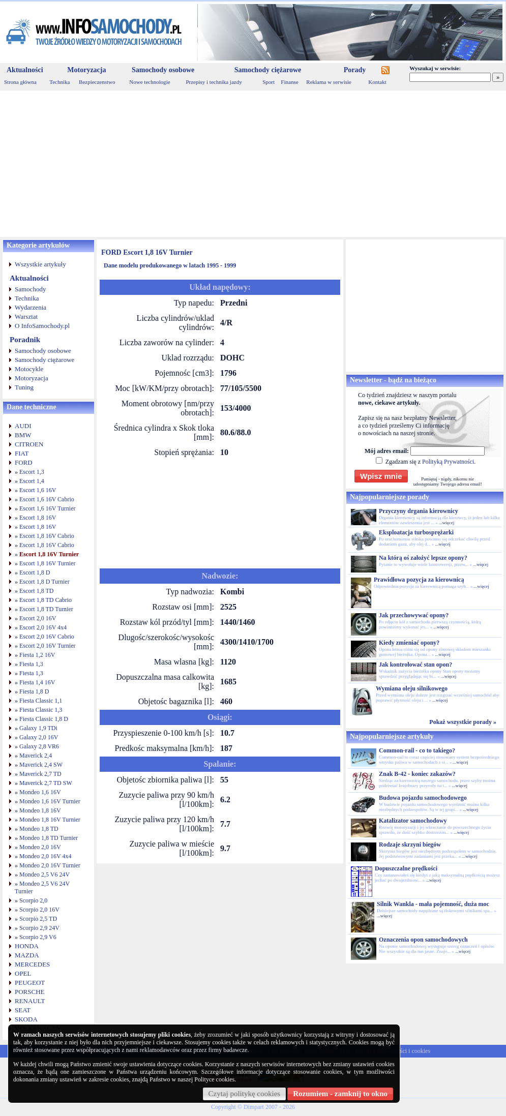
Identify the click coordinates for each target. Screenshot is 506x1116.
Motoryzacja (86, 70)
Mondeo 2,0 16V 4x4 (45, 856)
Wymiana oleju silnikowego (412, 688)
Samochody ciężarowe (268, 70)
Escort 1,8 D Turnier (44, 581)
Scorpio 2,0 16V (39, 909)
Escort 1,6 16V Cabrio (46, 499)
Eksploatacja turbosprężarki (416, 532)
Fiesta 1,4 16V (37, 682)
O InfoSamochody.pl (42, 325)
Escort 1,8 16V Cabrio (46, 535)
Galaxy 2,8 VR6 (39, 746)
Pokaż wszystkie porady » (462, 722)
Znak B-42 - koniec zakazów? (417, 773)
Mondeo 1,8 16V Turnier (49, 819)
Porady (355, 70)
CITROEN (29, 444)
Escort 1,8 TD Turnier (46, 609)
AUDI (23, 426)
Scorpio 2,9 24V (39, 927)
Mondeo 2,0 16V (40, 847)
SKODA (26, 1019)
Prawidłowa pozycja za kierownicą (419, 579)
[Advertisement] (253, 164)
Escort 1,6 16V (37, 490)
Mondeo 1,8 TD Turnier (48, 837)
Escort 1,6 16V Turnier (47, 508)
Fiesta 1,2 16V (37, 654)
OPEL (23, 973)
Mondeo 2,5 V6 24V (44, 874)
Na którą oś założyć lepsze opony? (423, 557)
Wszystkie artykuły (40, 264)
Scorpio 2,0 (33, 900)
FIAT (21, 453)
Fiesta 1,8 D (34, 691)
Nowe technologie (149, 82)
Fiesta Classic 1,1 (40, 700)
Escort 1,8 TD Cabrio (45, 600)
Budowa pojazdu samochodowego (423, 797)
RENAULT (30, 1001)
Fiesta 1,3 (31, 664)
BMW (23, 435)
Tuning (24, 387)
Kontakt (377, 82)
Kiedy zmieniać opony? (409, 642)
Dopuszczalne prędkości (406, 868)
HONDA (27, 946)
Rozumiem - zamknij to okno (340, 1094)
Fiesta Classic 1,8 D (43, 718)
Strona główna (20, 82)
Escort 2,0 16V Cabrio (46, 636)
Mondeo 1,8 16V (40, 810)
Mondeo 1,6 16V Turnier (49, 801)
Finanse (289, 82)
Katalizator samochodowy (413, 820)
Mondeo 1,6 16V (40, 792)
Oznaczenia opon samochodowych (423, 939)
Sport (268, 82)
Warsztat (26, 316)
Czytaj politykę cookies (245, 1094)
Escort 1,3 (31, 471)
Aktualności (25, 70)
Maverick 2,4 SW (41, 764)
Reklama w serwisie (328, 82)
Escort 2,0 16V (37, 618)
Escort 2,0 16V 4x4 (43, 627)
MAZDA (27, 955)
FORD (24, 462)
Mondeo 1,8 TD (38, 828)
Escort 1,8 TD (36, 590)
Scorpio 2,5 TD (38, 918)
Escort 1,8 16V (37, 517)
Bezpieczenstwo (97, 82)
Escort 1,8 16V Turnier (49, 554)
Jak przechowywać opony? (414, 615)
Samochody (30, 289)
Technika (59, 82)
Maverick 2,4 (35, 755)
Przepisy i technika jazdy (214, 82)
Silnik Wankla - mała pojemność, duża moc (433, 904)
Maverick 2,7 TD (40, 773)
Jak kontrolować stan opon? (415, 664)
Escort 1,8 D (34, 572)
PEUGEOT (30, 982)
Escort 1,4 (31, 481)
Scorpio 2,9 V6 (37, 937)
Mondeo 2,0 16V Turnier (49, 865)
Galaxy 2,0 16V (38, 737)
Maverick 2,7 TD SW (45, 783)
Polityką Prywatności (448, 461)
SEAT (23, 1010)
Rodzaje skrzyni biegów (410, 844)
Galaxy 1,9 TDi (38, 728)
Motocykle (29, 369)
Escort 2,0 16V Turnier (47, 645)
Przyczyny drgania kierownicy (418, 511)
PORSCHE (30, 992)
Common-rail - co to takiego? (417, 750)
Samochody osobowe (163, 70)
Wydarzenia (30, 307)
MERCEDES (32, 964)
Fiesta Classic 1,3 (40, 709)
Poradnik (25, 340)
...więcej (446, 522)
